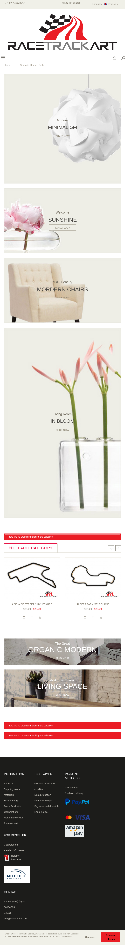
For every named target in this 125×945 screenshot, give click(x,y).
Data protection (43, 794)
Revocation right (43, 800)
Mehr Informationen (63, 936)
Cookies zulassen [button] (111, 937)
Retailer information (14, 850)
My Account (16, 2)
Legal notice (41, 811)
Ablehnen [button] (89, 937)
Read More (62, 658)
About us (9, 783)
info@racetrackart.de (15, 918)
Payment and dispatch (47, 806)
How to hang (11, 800)
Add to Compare (40, 617)
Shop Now (62, 297)
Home (7, 65)
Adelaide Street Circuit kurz (32, 604)
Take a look (62, 227)
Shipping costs (12, 789)
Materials (9, 794)
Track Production (13, 806)
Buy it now (62, 136)
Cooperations (11, 811)
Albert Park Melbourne (93, 604)
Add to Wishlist (32, 617)
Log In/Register (72, 2)
